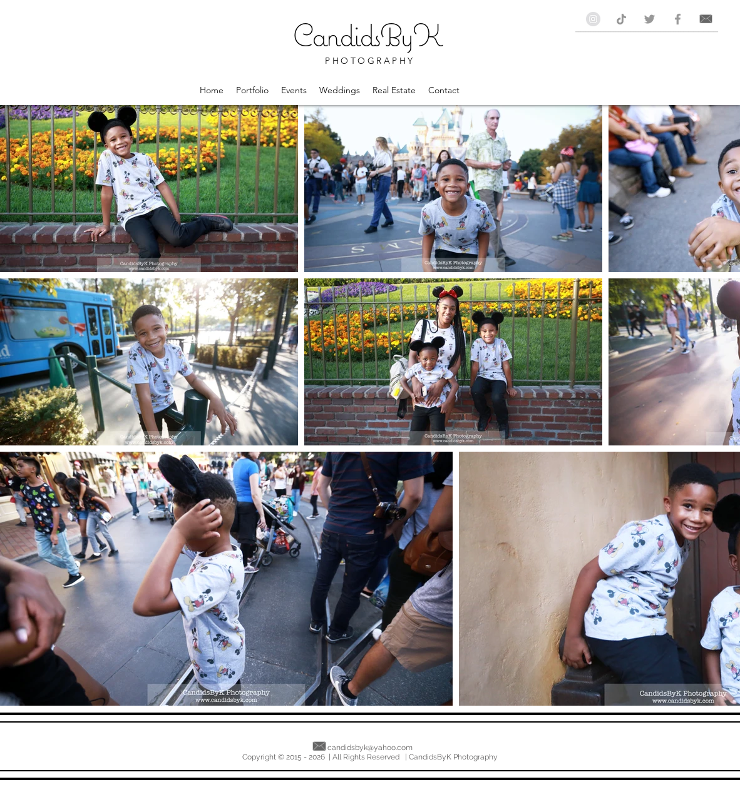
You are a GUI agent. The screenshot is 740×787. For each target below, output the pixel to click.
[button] (252, 90)
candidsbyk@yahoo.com (370, 747)
